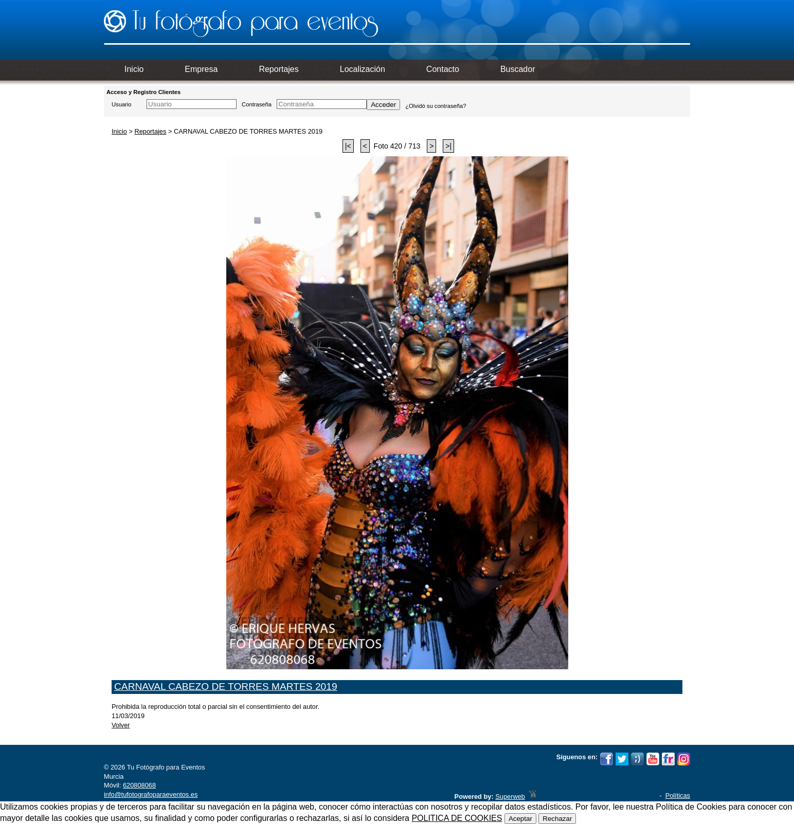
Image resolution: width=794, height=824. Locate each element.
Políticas (677, 795)
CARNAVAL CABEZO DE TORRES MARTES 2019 (225, 686)
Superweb (510, 796)
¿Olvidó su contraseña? (435, 106)
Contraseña (257, 104)
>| (448, 146)
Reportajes (150, 131)
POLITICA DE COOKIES (456, 818)
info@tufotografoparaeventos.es (150, 794)
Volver (121, 725)
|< (348, 146)
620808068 (139, 785)
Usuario (122, 104)
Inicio (119, 131)
